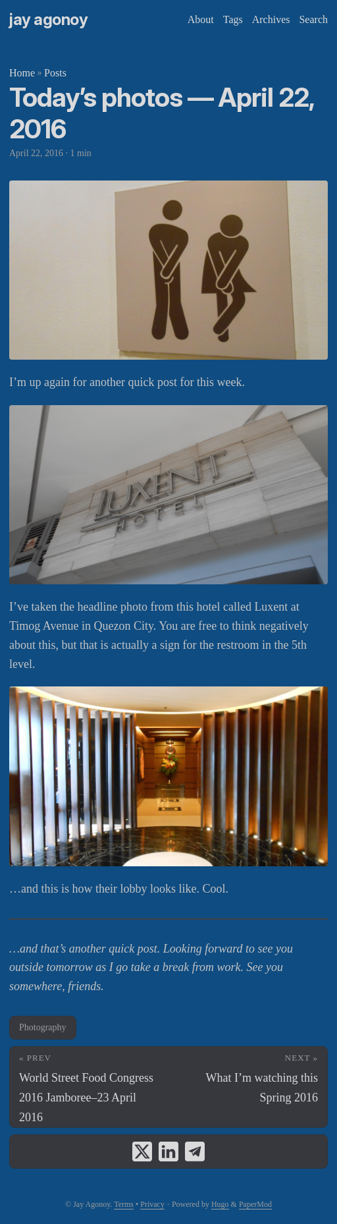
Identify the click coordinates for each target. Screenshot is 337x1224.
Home (22, 72)
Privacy (152, 1204)
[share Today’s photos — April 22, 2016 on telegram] (195, 1151)
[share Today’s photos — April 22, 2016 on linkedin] (168, 1151)
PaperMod (255, 1204)
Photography (42, 1027)
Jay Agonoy (48, 19)
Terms (124, 1204)
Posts (55, 72)
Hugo (220, 1204)
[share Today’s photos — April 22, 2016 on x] (142, 1151)
